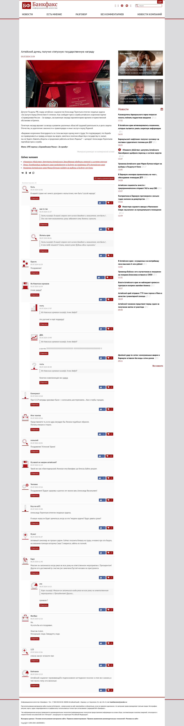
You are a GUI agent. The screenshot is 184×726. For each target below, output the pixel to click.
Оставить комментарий (104, 178)
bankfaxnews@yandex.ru (118, 702)
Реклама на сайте (132, 718)
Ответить (35, 198)
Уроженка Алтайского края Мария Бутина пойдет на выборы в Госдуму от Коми (58, 167)
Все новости (158, 366)
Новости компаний (149, 14)
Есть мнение (54, 14)
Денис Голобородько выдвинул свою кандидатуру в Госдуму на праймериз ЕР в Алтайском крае (64, 164)
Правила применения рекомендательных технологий (106, 718)
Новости (27, 14)
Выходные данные (27, 718)
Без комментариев (112, 14)
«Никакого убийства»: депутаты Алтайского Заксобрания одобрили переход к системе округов (65, 161)
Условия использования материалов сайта (51, 718)
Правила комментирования (76, 718)
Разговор (81, 14)
